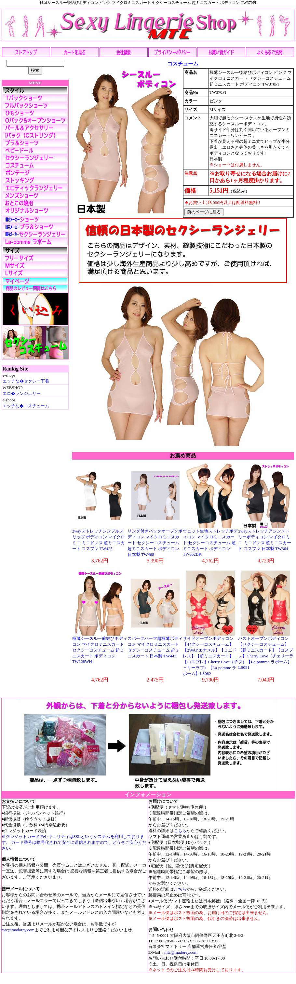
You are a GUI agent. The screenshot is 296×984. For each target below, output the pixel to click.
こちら (180, 830)
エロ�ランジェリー (22, 393)
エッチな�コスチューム (26, 405)
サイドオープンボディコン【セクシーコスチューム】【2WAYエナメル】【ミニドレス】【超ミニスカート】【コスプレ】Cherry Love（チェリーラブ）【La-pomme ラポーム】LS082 (210, 656)
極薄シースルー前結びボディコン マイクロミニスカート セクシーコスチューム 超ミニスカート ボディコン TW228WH (99, 650)
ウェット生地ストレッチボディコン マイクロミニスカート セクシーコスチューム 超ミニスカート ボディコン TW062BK (210, 543)
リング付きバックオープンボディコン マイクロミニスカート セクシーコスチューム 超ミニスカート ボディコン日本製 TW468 (155, 543)
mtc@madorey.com (18, 929)
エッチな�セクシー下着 (26, 381)
